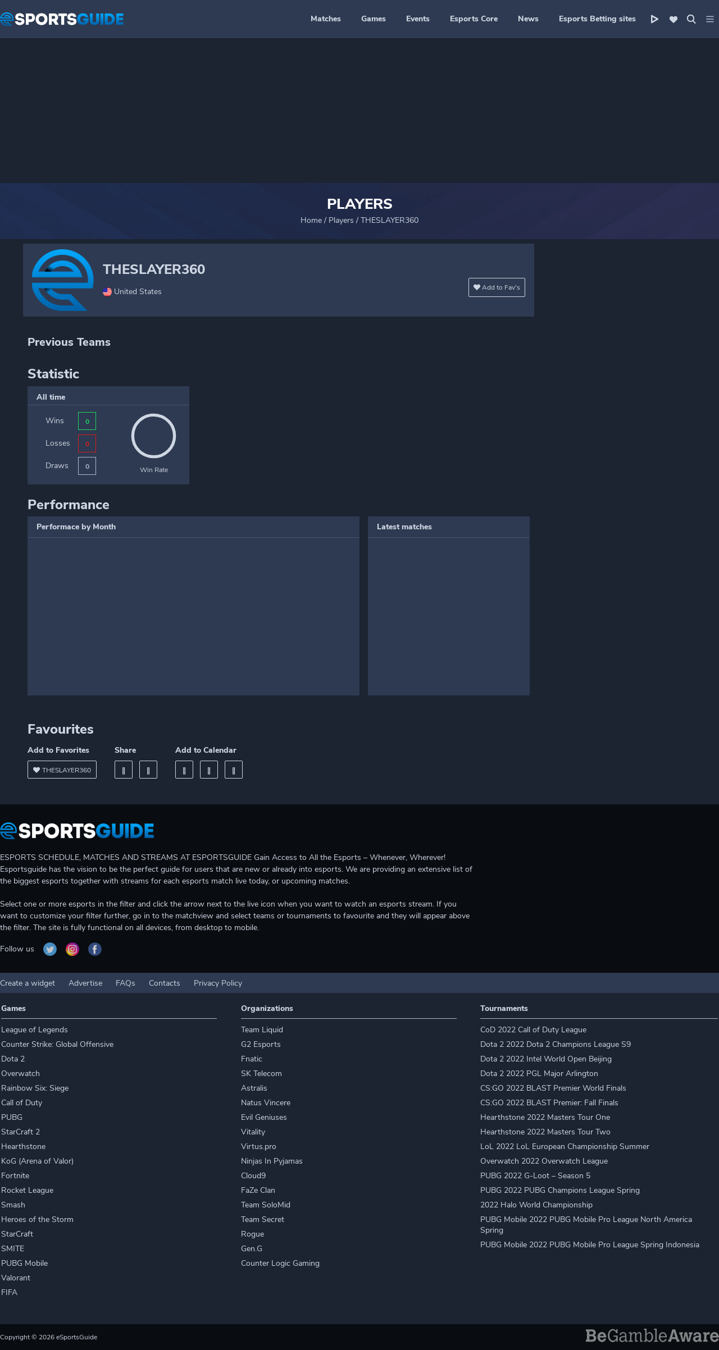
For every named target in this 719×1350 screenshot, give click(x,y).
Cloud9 (253, 1175)
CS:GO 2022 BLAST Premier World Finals (553, 1088)
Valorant (15, 1278)
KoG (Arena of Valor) (37, 1161)
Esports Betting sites (597, 18)
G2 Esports (261, 1044)
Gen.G (251, 1248)
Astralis (254, 1088)
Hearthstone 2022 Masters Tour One (545, 1117)
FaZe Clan (258, 1190)
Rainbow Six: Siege (35, 1088)
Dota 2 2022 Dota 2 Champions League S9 (555, 1044)
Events (418, 18)
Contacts (164, 983)
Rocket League (27, 1190)
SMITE (12, 1248)
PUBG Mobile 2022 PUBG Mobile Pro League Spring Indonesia (589, 1244)
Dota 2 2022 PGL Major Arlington (539, 1073)
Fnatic (251, 1059)
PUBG (11, 1117)
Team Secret (262, 1219)
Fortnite (15, 1175)
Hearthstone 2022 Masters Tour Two (545, 1132)
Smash (13, 1205)
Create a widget (27, 983)
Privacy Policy (218, 983)
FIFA (9, 1292)
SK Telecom (261, 1073)
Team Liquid (262, 1029)
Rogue (252, 1234)
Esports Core (474, 18)
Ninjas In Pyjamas (272, 1161)
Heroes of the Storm (37, 1219)
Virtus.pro (258, 1146)
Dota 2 (13, 1059)
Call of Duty (21, 1102)
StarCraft (17, 1234)
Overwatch (20, 1073)
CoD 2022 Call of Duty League (533, 1029)
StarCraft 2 (20, 1132)
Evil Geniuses (264, 1117)
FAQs (125, 983)
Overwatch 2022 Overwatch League (544, 1161)
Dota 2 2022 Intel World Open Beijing (546, 1059)
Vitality (253, 1132)
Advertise (85, 983)
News (528, 18)
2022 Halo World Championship (536, 1205)
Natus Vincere (265, 1102)
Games (373, 18)
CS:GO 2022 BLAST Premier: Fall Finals (549, 1102)
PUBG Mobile (24, 1263)
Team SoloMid (265, 1205)
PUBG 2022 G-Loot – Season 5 (535, 1175)
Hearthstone (23, 1146)
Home (311, 220)
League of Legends (34, 1029)
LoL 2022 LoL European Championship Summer (564, 1146)
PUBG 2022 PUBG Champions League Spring (560, 1190)
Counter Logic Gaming (280, 1263)
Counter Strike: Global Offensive (57, 1044)
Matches (326, 18)
